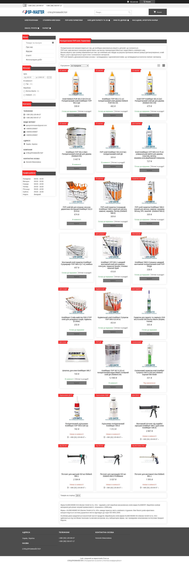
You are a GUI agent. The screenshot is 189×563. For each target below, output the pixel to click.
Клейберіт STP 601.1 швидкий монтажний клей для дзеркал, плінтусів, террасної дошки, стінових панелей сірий (113, 265)
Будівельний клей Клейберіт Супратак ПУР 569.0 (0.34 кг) (113, 318)
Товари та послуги (34, 43)
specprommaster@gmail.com (36, 125)
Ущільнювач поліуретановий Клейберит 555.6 (113, 425)
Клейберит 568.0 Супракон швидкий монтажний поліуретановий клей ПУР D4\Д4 (149, 264)
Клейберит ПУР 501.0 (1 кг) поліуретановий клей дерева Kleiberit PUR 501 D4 (113, 101)
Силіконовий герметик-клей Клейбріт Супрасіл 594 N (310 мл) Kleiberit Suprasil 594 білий (149, 372)
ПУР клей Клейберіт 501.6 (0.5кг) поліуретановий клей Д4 (113, 153)
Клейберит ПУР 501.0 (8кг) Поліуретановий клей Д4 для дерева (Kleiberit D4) (76, 154)
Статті (28, 55)
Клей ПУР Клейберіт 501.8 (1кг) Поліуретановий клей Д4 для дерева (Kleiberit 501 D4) (149, 101)
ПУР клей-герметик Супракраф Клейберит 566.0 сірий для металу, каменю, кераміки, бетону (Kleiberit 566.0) (113, 210)
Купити (76, 115)
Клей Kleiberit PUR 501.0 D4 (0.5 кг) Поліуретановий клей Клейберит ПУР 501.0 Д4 (77, 101)
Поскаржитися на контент (93, 561)
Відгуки (29, 51)
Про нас (29, 47)
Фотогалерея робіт (34, 60)
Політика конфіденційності (112, 561)
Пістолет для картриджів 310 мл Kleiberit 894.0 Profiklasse (113, 475)
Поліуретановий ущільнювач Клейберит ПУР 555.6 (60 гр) (76, 425)
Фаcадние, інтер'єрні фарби (145, 20)
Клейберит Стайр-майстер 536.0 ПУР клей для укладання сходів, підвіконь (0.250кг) (77, 319)
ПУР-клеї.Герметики (74, 20)
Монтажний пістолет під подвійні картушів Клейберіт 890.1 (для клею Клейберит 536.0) (149, 426)
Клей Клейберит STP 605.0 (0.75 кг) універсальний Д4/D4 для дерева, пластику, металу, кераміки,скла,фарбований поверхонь (149, 155)
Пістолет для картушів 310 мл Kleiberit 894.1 (76, 475)
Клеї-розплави (31, 20)
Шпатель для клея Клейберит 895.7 (76, 371)
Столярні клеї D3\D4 (51, 20)
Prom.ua (106, 558)
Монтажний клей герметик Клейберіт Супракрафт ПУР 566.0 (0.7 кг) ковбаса (76, 263)
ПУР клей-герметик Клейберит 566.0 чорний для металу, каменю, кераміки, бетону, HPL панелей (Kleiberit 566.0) (149, 209)
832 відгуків (134, 2)
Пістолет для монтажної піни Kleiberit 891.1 (149, 475)
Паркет (45, 28)
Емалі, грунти (31, 28)
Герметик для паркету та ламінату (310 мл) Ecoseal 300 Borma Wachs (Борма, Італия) (149, 319)
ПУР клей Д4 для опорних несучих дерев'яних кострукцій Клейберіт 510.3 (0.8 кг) (76, 209)
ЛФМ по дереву (120, 20)
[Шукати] (129, 12)
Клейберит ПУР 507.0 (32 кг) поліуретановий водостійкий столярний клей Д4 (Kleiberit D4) (113, 372)
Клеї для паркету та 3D (98, 20)
